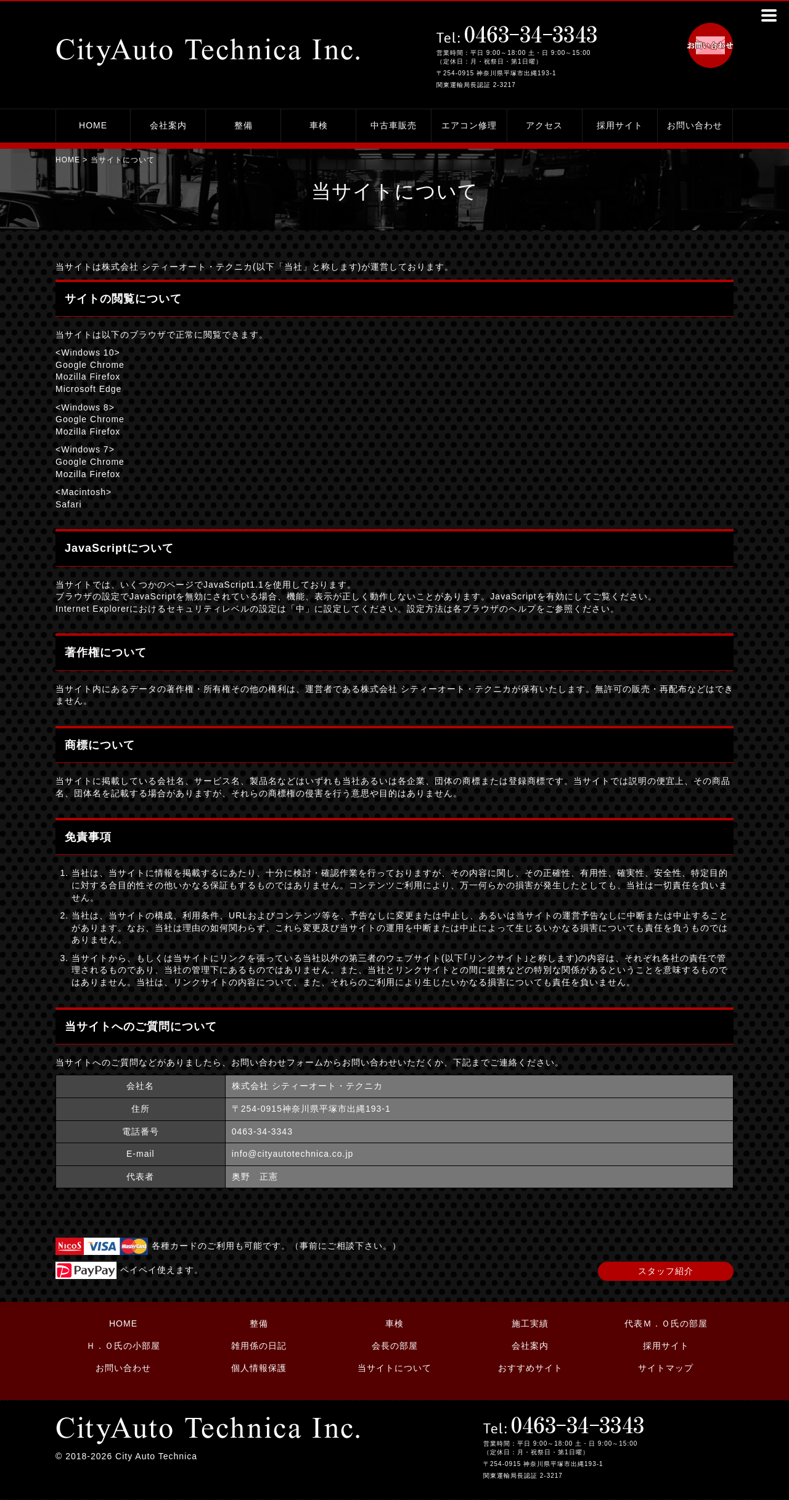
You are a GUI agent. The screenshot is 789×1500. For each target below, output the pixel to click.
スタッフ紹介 (665, 1271)
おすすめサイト (530, 1368)
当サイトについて (394, 1368)
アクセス (544, 125)
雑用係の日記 (259, 1346)
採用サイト (620, 125)
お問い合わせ (694, 125)
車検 (318, 125)
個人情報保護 (259, 1368)
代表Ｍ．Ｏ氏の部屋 (666, 1323)
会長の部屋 (395, 1346)
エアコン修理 (469, 125)
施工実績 (530, 1323)
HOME (93, 125)
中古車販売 (393, 125)
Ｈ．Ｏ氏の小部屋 (123, 1346)
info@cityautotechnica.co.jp (293, 1154)
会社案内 (168, 125)
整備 (243, 125)
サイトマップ (665, 1368)
